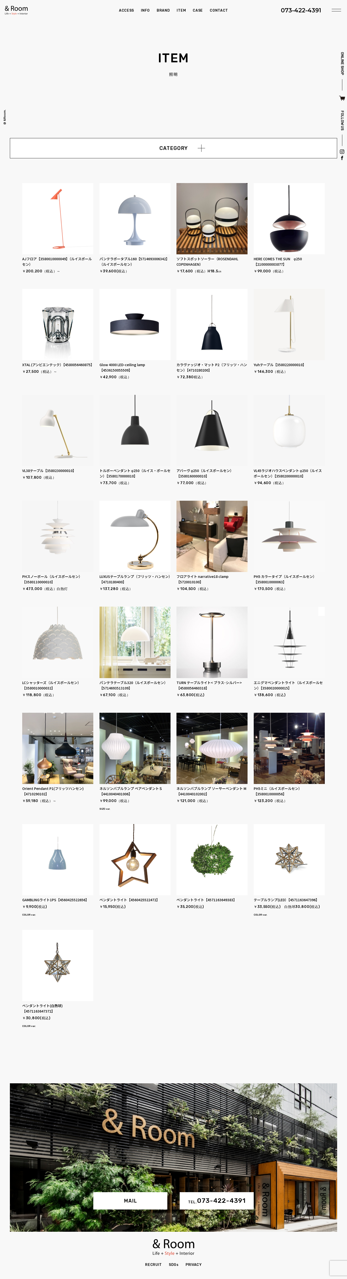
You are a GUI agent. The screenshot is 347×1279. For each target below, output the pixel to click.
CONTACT (219, 10)
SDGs (174, 1265)
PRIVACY (194, 1265)
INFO (145, 10)
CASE (198, 10)
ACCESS (126, 10)
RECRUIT (153, 1265)
